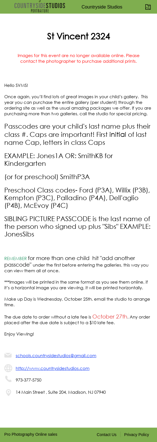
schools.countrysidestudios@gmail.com (56, 355)
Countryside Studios (101, 7)
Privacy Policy (136, 434)
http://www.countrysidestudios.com (52, 368)
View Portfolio (149, 7)
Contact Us (107, 434)
